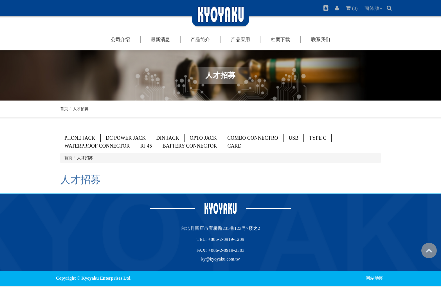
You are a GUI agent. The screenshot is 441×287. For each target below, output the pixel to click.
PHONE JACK (79, 138)
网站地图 (375, 278)
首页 (64, 109)
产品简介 (200, 39)
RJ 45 (146, 146)
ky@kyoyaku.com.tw (220, 259)
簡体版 (371, 8)
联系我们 (320, 39)
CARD (235, 146)
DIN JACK (167, 138)
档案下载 (280, 39)
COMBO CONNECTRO (252, 138)
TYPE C (318, 138)
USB (293, 138)
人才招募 (81, 109)
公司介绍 (120, 39)
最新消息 (160, 39)
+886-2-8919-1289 (226, 239)
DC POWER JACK (126, 138)
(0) (355, 8)
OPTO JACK (203, 138)
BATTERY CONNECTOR (190, 146)
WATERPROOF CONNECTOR (97, 146)
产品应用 (240, 39)
